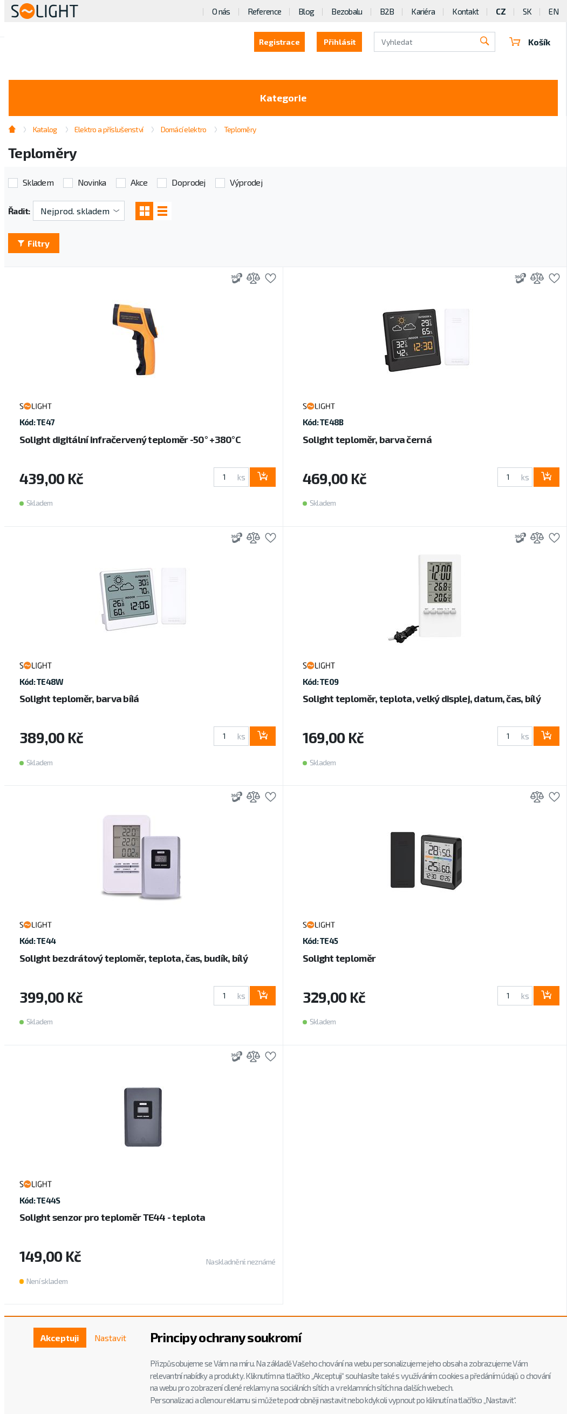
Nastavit (110, 1338)
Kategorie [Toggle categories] (283, 98)
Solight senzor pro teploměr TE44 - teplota (112, 1217)
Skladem (38, 183)
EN (553, 11)
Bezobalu (346, 11)
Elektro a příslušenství (108, 129)
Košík (529, 42)
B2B (387, 11)
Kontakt (465, 11)
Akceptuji (58, 1338)
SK (527, 11)
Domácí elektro (184, 129)
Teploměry (240, 129)
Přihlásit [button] (338, 41)
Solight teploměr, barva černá (367, 440)
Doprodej (188, 183)
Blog (306, 11)
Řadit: (19, 211)
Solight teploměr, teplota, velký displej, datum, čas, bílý (422, 699)
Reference (265, 11)
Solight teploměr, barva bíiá (79, 699)
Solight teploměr (339, 958)
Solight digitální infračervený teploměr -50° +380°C (130, 440)
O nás (221, 11)
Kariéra (423, 11)
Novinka (92, 183)
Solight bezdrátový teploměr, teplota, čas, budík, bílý (133, 958)
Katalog (45, 129)
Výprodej (246, 183)
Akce (139, 183)
